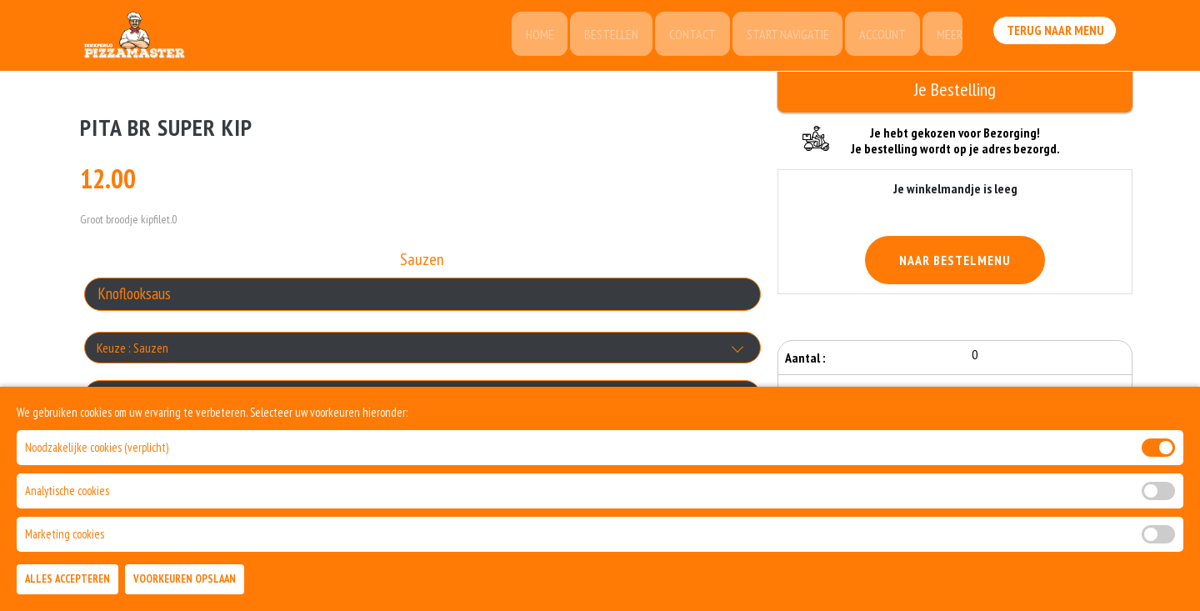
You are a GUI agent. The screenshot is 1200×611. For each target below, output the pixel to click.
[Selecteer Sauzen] (422, 296)
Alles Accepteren (67, 579)
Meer (947, 37)
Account (878, 37)
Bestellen (601, 37)
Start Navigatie (781, 37)
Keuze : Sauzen (132, 350)
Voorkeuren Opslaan (184, 579)
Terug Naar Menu (1057, 36)
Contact (684, 37)
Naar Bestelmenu (955, 260)
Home (527, 37)
